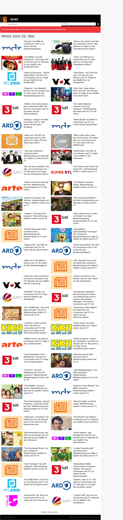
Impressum (95, 517)
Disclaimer (73, 517)
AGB (79, 517)
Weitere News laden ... (50, 512)
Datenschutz (85, 517)
